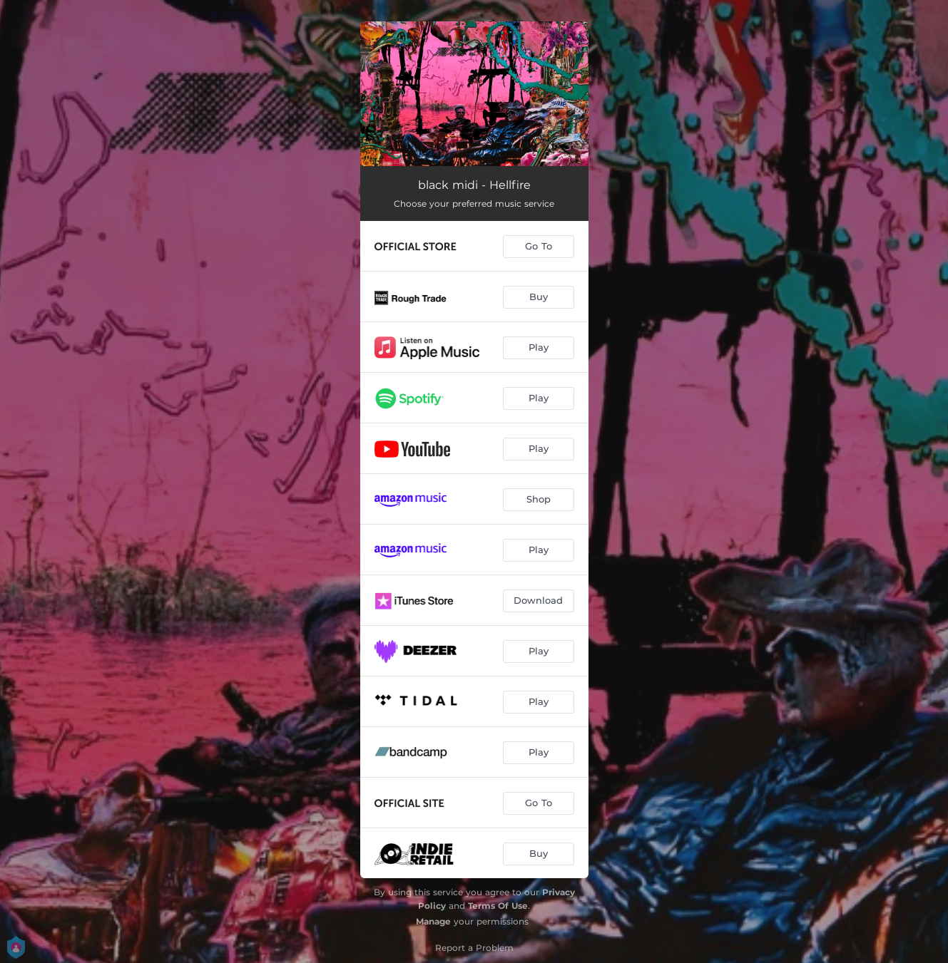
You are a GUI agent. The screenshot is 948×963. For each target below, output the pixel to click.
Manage (433, 921)
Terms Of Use (498, 905)
